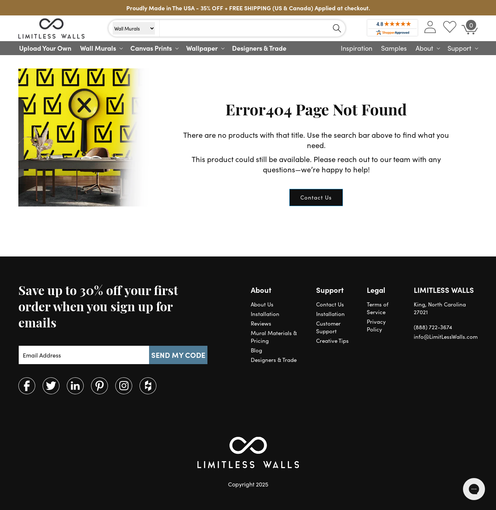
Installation (265, 313)
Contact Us (316, 197)
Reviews (261, 323)
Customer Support (328, 327)
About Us (262, 304)
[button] (101, 48)
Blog (256, 350)
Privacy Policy (376, 325)
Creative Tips (332, 340)
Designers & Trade (274, 359)
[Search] (337, 28)
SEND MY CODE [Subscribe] (178, 355)
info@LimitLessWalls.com (446, 336)
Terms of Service (377, 308)
